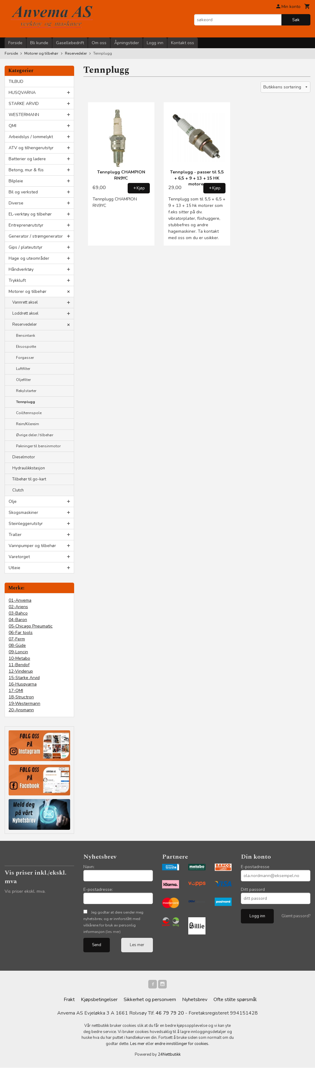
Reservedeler (24, 324)
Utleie (14, 568)
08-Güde (17, 645)
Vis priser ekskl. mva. (25, 891)
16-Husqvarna (23, 684)
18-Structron (21, 697)
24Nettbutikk (169, 1055)
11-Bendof (19, 665)
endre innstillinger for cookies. (182, 1044)
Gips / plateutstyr (25, 247)
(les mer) (113, 931)
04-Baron (18, 620)
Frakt (69, 1000)
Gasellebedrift (70, 43)
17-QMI (16, 690)
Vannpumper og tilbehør (32, 546)
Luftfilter (23, 368)
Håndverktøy (21, 269)
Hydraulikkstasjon (28, 468)
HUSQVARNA (22, 92)
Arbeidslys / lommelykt (31, 137)
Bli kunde (39, 43)
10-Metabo (19, 658)
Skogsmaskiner (23, 512)
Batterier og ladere (27, 159)
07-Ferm (17, 639)
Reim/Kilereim (27, 423)
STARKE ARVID (24, 104)
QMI (12, 126)
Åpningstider (126, 43)
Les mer (137, 945)
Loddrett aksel (25, 313)
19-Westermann (24, 703)
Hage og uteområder (29, 258)
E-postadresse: (98, 889)
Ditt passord (253, 889)
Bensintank (25, 335)
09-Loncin (18, 652)
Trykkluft (17, 280)
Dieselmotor (23, 457)
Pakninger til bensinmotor (38, 446)
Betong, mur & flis (26, 170)
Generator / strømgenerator (36, 236)
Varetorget (19, 557)
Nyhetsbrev (194, 1000)
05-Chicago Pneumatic (31, 626)
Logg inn (155, 43)
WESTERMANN (24, 115)
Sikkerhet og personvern (150, 1000)
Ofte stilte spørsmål (235, 1000)
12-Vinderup (21, 671)
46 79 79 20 (170, 1014)
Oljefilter (23, 379)
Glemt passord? (295, 916)
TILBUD (16, 81)
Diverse (16, 203)
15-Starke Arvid (24, 678)
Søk (296, 20)
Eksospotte (26, 346)
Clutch (18, 490)
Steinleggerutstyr (26, 523)
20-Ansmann (21, 710)
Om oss (99, 43)
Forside (15, 43)
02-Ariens (18, 607)
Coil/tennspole (29, 412)
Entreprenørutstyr (26, 225)
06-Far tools (21, 632)
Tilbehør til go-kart (29, 479)
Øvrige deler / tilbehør (34, 435)
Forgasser (25, 357)
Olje (13, 501)
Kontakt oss (182, 43)
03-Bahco (18, 613)
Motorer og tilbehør (27, 291)
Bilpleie (16, 181)
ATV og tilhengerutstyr (31, 148)
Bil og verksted (23, 192)
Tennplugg (25, 401)
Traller (15, 535)
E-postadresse (255, 867)
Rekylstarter (26, 390)
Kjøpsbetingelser (99, 1000)
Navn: (88, 867)
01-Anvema (20, 600)
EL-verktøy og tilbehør (30, 214)
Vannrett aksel (25, 302)
